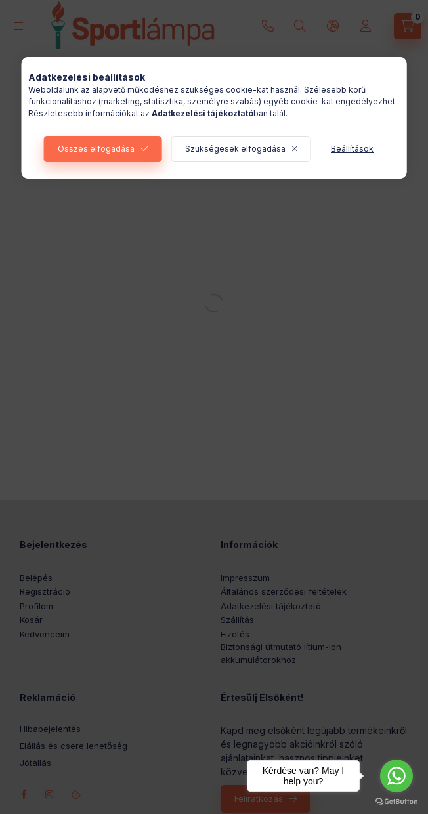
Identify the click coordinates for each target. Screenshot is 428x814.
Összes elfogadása (96, 149)
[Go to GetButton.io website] (396, 801)
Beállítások (352, 149)
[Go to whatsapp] (396, 776)
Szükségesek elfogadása (235, 149)
